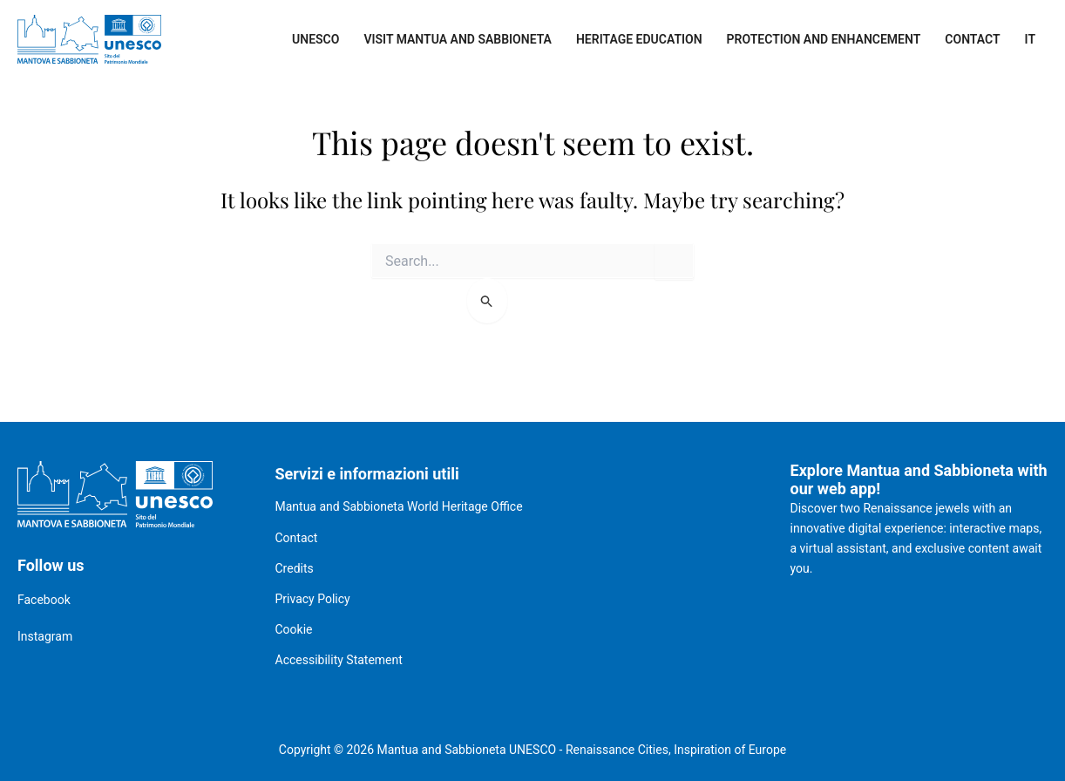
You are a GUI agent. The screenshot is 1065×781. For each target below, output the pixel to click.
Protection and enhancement (824, 39)
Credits (294, 568)
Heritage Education (639, 39)
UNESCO (315, 39)
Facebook (44, 600)
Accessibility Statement (339, 660)
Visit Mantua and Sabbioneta (457, 39)
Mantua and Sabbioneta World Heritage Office (399, 506)
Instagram (44, 636)
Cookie (294, 629)
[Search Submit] (487, 300)
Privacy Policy (312, 599)
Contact (972, 39)
